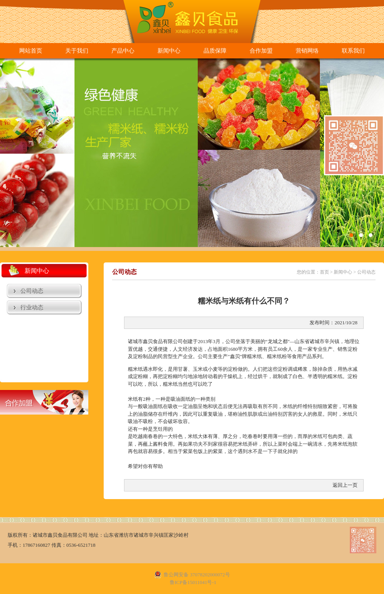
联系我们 (353, 51)
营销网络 (307, 51)
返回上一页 (345, 485)
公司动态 (31, 291)
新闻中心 (168, 51)
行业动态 (31, 307)
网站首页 (30, 51)
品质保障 (215, 51)
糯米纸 (254, 356)
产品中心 (122, 51)
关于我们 (76, 51)
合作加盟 (261, 51)
